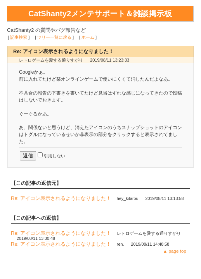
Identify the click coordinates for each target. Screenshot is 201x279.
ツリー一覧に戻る (54, 37)
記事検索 (18, 37)
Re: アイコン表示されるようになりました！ (61, 198)
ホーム (87, 37)
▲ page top (174, 250)
